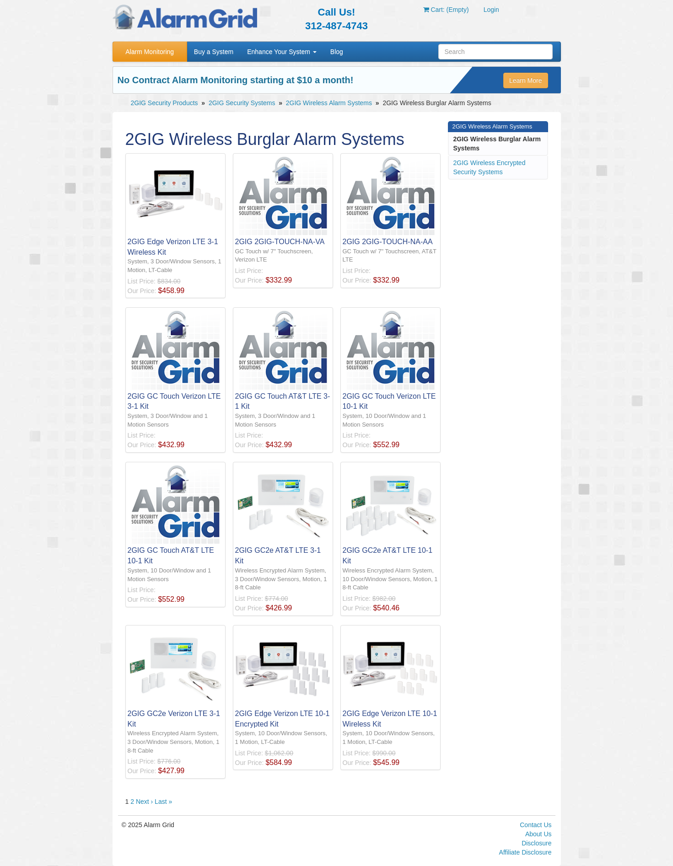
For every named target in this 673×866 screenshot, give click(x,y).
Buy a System (213, 51)
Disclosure (536, 843)
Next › (144, 801)
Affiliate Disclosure (525, 852)
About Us (538, 834)
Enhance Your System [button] (282, 51)
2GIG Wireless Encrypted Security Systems (489, 167)
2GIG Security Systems (242, 103)
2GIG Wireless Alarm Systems (329, 103)
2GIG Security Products (164, 103)
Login (491, 9)
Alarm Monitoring (149, 51)
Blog (336, 51)
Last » (163, 801)
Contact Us (535, 825)
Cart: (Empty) (446, 9)
